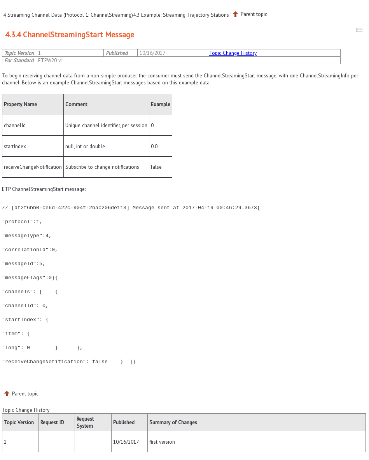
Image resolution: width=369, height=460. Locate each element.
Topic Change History (233, 52)
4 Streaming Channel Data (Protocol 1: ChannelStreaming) (68, 14)
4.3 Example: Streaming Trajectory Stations (181, 14)
